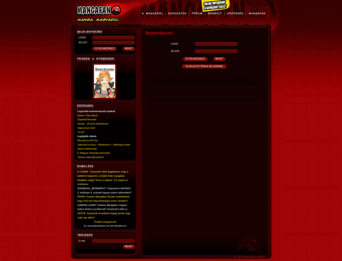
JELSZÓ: (83, 42)
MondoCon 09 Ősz (88, 140)
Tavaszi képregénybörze (91, 157)
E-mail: (82, 241)
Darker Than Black (88, 115)
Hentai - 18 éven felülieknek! (93, 123)
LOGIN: (82, 37)
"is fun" (81, 132)
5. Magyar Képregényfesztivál (94, 153)
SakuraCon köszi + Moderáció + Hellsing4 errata (104, 144)
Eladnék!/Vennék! (87, 119)
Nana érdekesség (87, 148)
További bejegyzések (105, 221)
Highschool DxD (86, 128)
